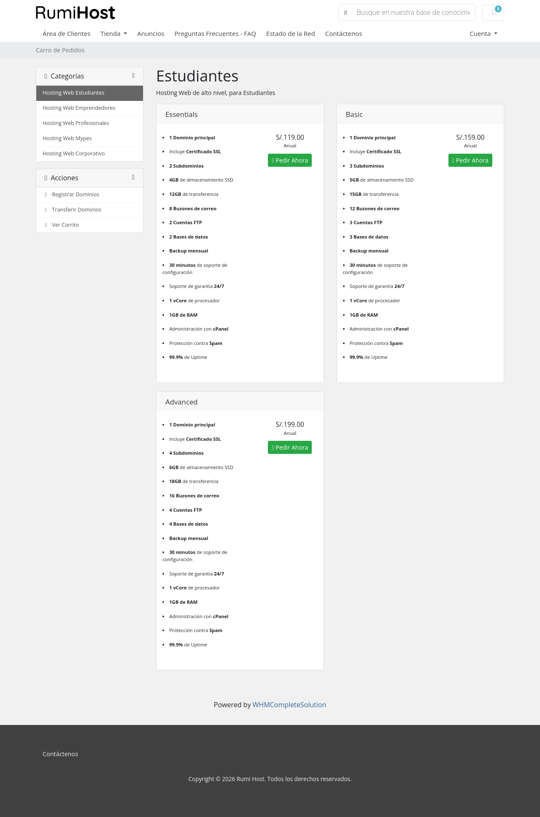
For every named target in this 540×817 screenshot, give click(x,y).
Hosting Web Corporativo (74, 153)
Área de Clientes (66, 33)
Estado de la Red (290, 33)
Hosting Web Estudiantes (73, 92)
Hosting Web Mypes (67, 138)
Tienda (111, 33)
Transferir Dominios (72, 209)
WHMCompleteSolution (289, 704)
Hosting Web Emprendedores (79, 107)
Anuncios (150, 33)
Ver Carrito (61, 224)
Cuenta (481, 33)
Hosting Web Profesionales (76, 123)
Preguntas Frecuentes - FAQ (215, 33)
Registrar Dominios (71, 194)
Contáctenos (343, 33)
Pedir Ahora (290, 160)
